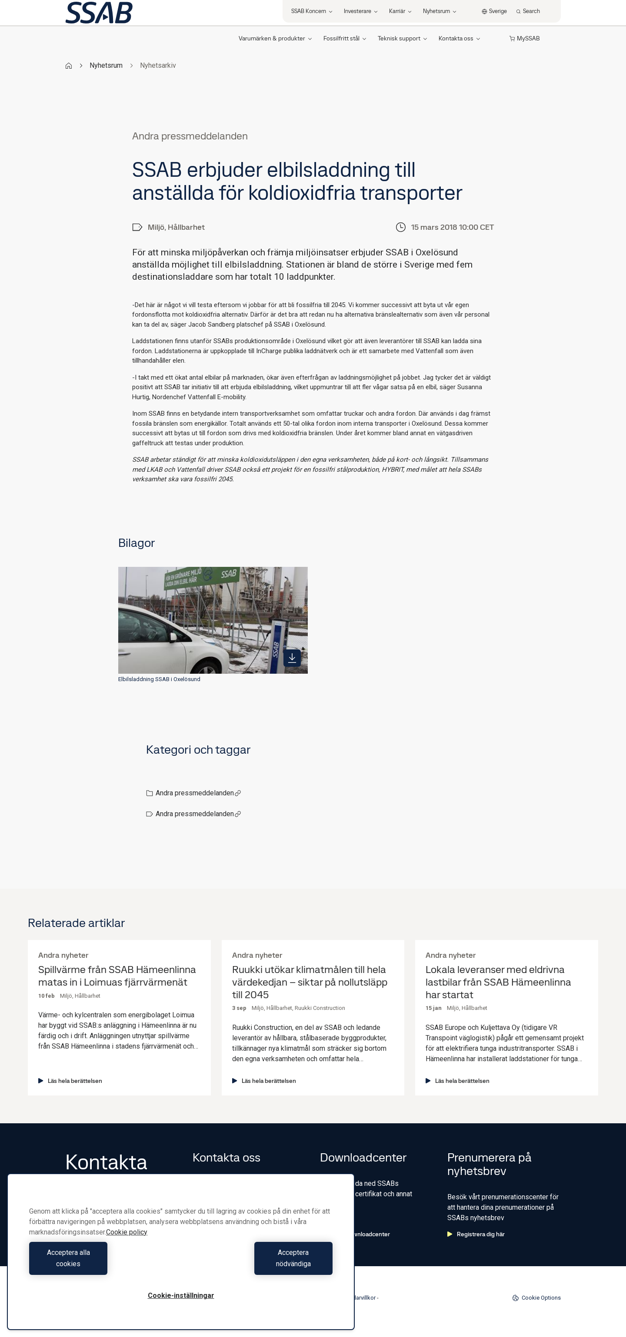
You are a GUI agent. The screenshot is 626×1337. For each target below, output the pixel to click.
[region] (181, 1257)
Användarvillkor (356, 1297)
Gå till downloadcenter (355, 1234)
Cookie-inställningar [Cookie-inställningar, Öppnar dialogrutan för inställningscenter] (181, 1295)
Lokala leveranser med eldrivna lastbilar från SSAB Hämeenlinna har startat (498, 982)
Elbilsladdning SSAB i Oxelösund (159, 679)
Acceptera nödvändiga (259, 1264)
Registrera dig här (476, 1234)
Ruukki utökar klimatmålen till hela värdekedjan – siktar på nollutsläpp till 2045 (309, 982)
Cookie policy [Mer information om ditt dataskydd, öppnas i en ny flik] (126, 1243)
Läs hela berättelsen (70, 1081)
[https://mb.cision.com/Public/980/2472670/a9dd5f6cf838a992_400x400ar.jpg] (292, 658)
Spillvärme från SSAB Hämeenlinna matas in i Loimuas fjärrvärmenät (117, 976)
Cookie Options (536, 1297)
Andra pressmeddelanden (198, 793)
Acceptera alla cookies (102, 1264)
